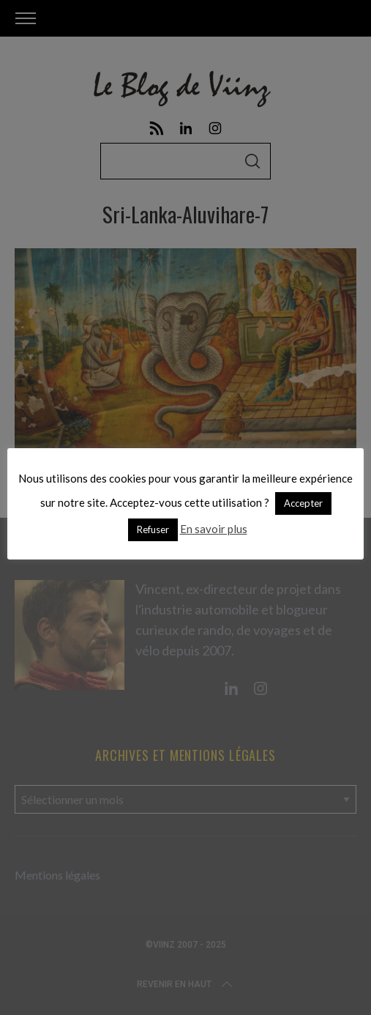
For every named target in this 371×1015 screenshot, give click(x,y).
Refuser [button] (153, 529)
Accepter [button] (303, 503)
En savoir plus (213, 528)
